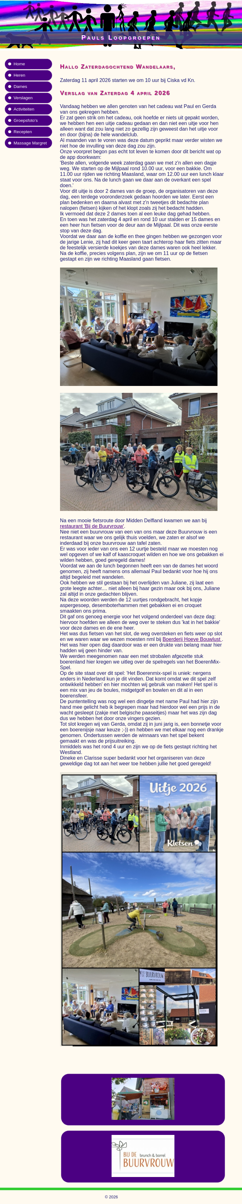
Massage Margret (30, 143)
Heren (19, 75)
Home (19, 64)
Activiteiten (24, 109)
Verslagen (23, 97)
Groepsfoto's (26, 120)
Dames (20, 86)
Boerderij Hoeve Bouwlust (192, 639)
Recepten (23, 131)
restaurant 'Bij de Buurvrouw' (92, 526)
